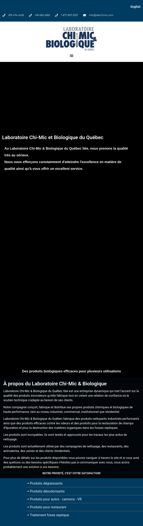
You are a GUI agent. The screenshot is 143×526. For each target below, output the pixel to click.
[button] (71, 56)
